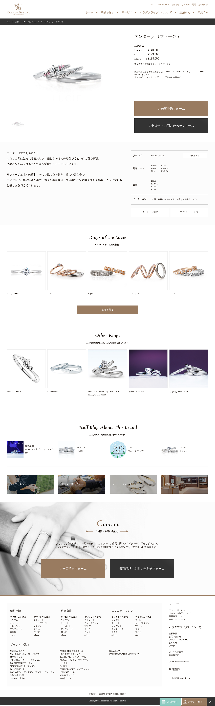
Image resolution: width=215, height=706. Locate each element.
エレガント (15, 627)
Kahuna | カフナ (115, 652)
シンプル (14, 621)
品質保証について (177, 617)
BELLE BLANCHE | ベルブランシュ (74, 670)
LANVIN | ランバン (68, 673)
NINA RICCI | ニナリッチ (70, 655)
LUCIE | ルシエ (16, 658)
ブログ (172, 646)
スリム (37, 630)
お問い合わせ (175, 637)
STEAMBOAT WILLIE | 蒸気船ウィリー (125, 655)
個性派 (13, 633)
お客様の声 (203, 5)
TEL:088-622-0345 (179, 679)
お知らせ (175, 5)
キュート (14, 624)
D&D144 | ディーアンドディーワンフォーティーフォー (33, 673)
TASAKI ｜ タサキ (17, 679)
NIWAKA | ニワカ (17, 652)
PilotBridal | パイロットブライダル (74, 661)
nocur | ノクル (65, 679)
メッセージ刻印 (150, 212)
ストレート (39, 621)
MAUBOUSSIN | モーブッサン (22, 667)
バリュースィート (177, 620)
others (12, 636)
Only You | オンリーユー (20, 676)
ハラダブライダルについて (185, 628)
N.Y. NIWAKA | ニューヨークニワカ (24, 655)
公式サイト (195, 155)
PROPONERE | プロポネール (71, 652)
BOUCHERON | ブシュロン (21, 664)
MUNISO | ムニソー (68, 676)
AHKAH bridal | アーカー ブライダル (25, 661)
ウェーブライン (41, 624)
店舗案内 (174, 670)
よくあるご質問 (189, 5)
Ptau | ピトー (65, 667)
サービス (174, 605)
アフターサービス (189, 212)
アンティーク (16, 630)
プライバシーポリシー (179, 662)
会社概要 (173, 634)
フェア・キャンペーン (159, 5)
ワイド (37, 633)
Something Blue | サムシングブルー (74, 658)
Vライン (37, 627)
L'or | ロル (64, 664)
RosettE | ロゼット (17, 670)
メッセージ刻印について (180, 614)
